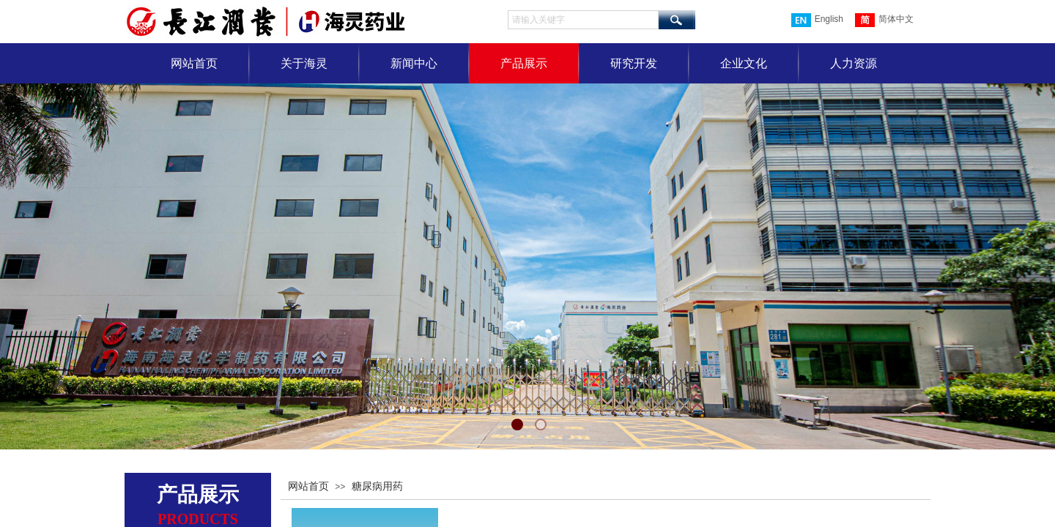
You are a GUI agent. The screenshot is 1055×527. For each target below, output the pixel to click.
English (817, 20)
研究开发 (633, 63)
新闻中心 (413, 63)
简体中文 (884, 20)
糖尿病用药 (377, 486)
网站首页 (194, 63)
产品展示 (523, 63)
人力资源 (853, 63)
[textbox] (583, 19)
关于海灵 (304, 63)
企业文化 (743, 63)
